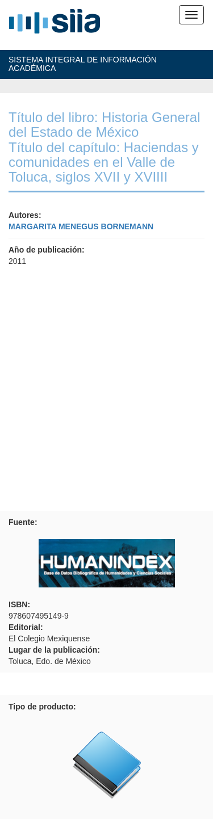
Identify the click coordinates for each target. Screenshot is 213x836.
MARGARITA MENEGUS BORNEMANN (81, 226)
